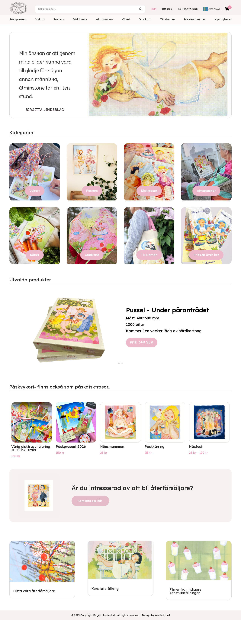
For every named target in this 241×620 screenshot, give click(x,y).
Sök (140, 8)
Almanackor (104, 19)
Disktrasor (80, 19)
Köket (126, 19)
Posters (58, 19)
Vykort (40, 19)
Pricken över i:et (195, 19)
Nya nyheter (223, 19)
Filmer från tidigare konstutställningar (185, 591)
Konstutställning (105, 588)
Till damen (167, 19)
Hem (153, 8)
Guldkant (145, 19)
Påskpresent (18, 19)
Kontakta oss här (90, 501)
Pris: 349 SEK (141, 342)
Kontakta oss (188, 8)
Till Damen (149, 255)
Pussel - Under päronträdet (167, 310)
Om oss (167, 8)
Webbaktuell (162, 615)
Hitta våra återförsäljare (34, 591)
